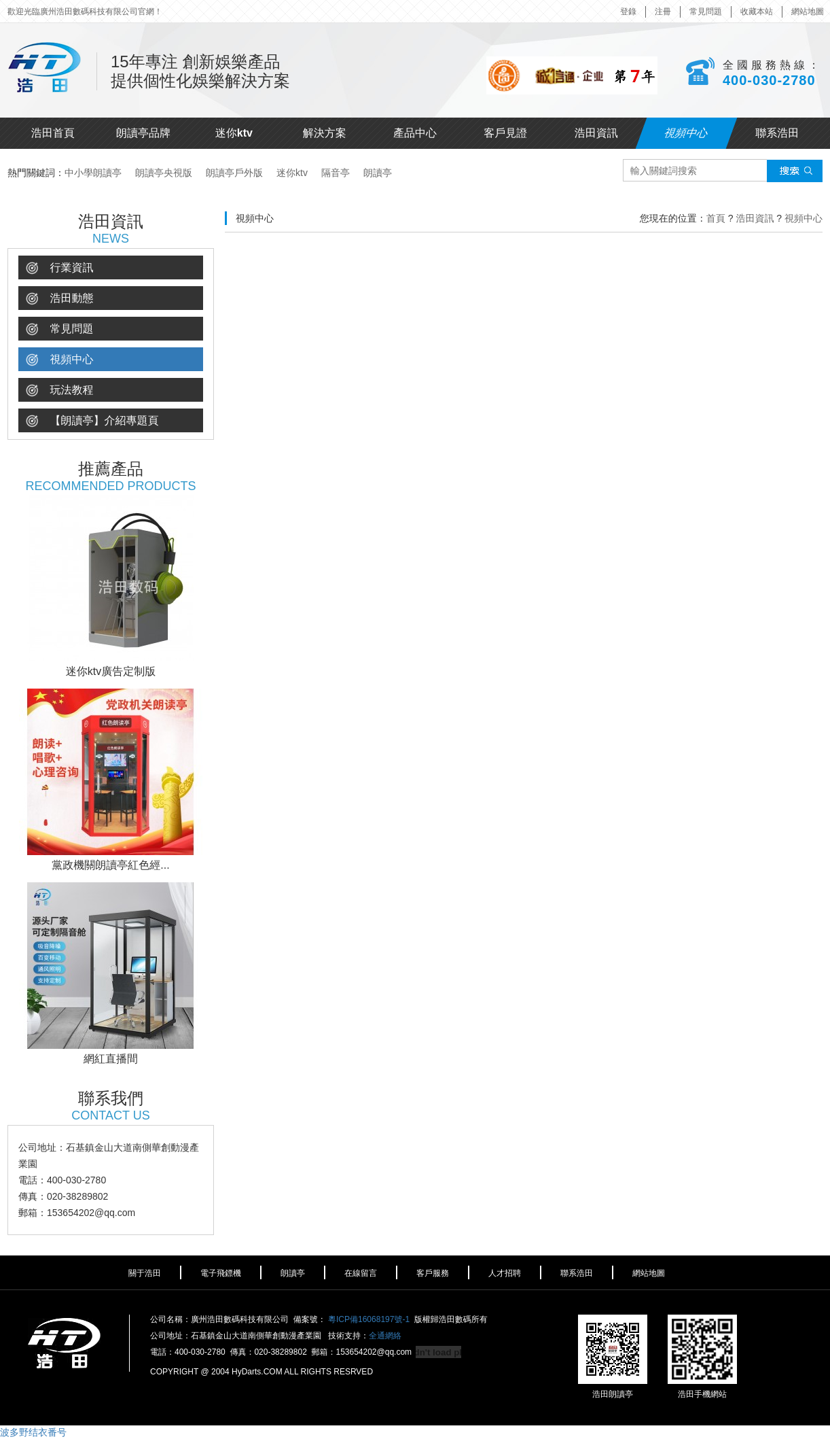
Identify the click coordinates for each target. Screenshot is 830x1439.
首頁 (715, 218)
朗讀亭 (377, 172)
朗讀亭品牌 (143, 133)
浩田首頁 (53, 133)
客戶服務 (432, 1273)
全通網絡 (385, 1335)
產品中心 (415, 133)
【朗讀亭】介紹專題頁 (92, 421)
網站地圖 (807, 11)
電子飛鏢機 (220, 1273)
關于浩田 (144, 1273)
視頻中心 (686, 133)
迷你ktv (234, 133)
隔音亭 (335, 172)
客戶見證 (505, 133)
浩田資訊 (596, 133)
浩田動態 (59, 298)
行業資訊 (59, 268)
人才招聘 (504, 1273)
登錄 (628, 11)
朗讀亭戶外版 (234, 172)
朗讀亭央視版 (163, 172)
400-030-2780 (769, 80)
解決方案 (324, 133)
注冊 (663, 11)
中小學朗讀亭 (93, 172)
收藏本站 (756, 11)
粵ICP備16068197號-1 (369, 1319)
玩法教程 (59, 390)
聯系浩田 (777, 133)
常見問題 (705, 11)
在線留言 (360, 1273)
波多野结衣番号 (33, 1432)
